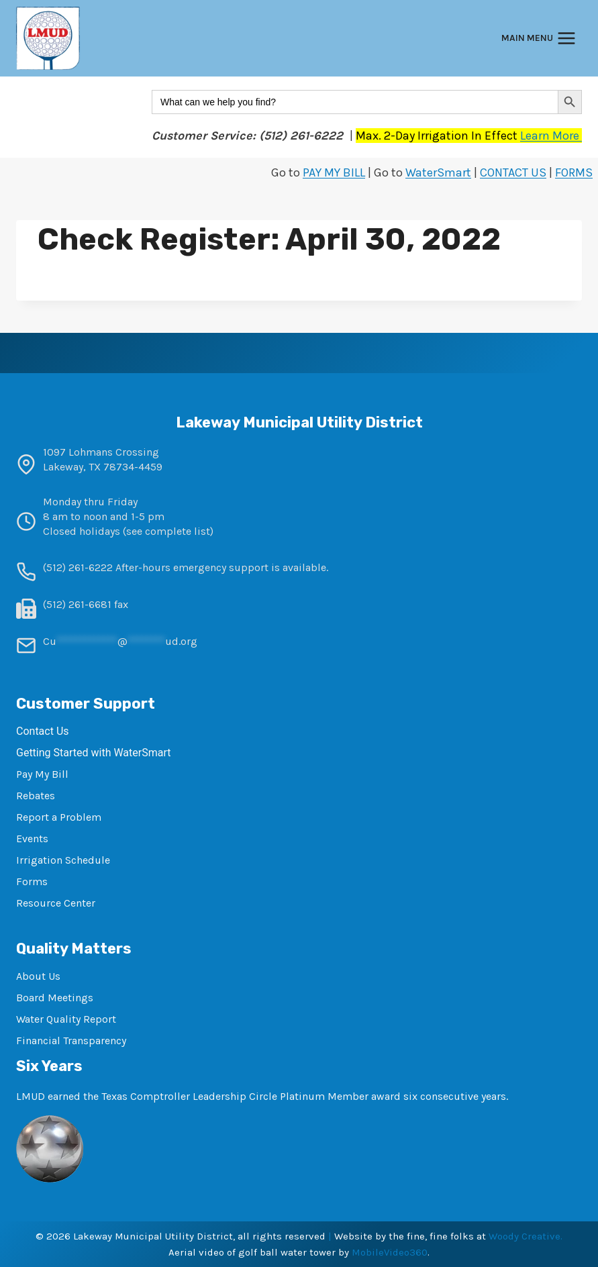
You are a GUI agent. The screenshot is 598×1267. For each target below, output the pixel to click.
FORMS (574, 172)
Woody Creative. (525, 1236)
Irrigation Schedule (63, 860)
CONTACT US (513, 172)
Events (32, 838)
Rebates (35, 795)
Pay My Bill (42, 774)
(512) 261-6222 (78, 567)
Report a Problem (58, 817)
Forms (32, 881)
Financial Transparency (71, 1040)
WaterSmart (438, 172)
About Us (38, 976)
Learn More (551, 135)
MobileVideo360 (390, 1252)
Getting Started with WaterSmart (93, 752)
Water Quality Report (66, 1019)
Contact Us (42, 731)
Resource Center (55, 903)
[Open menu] (538, 38)
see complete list (168, 531)
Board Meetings (54, 997)
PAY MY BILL (334, 172)
